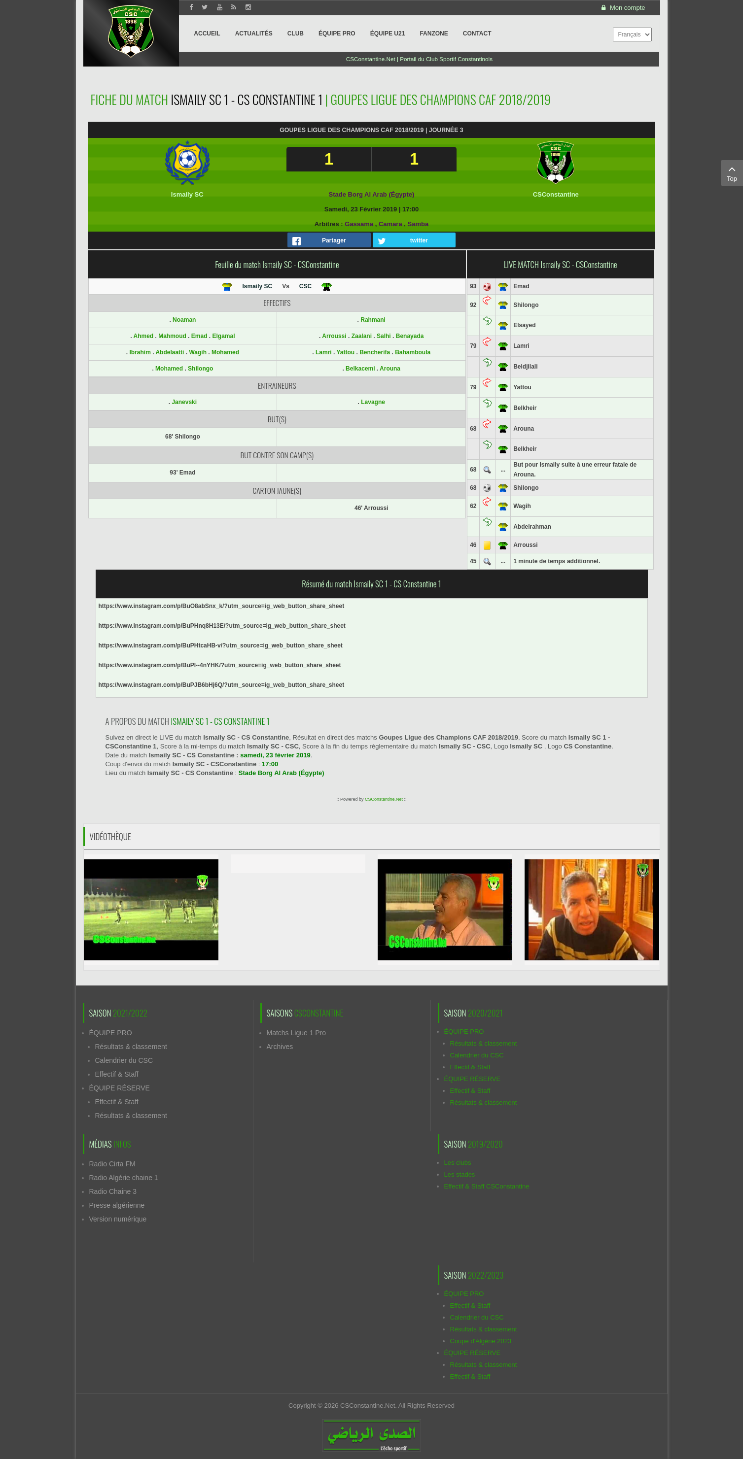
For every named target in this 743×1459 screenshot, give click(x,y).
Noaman (184, 319)
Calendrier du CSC (124, 1060)
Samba (418, 224)
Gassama (359, 224)
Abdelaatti (170, 352)
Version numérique (118, 1219)
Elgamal (223, 336)
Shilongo (200, 368)
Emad (200, 336)
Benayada (410, 336)
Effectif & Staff (117, 1074)
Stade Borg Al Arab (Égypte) (372, 194)
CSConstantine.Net (384, 799)
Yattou (345, 352)
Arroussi (334, 336)
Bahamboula (412, 352)
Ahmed (144, 336)
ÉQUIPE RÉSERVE (119, 1088)
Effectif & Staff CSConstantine (487, 1186)
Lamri (324, 352)
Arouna (390, 368)
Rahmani (373, 319)
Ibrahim (140, 352)
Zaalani (362, 336)
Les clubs (457, 1162)
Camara (390, 224)
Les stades (459, 1174)
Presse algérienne (117, 1205)
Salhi (384, 336)
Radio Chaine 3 (113, 1191)
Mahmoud (173, 336)
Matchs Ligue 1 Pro (296, 1033)
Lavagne (373, 402)
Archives (280, 1047)
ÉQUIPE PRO (110, 1033)
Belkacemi (360, 368)
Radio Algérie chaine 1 (123, 1178)
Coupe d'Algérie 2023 (481, 1341)
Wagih (198, 352)
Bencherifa (374, 352)
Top (732, 172)
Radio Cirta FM (112, 1164)
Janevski (184, 402)
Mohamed (225, 352)
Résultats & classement (131, 1047)
